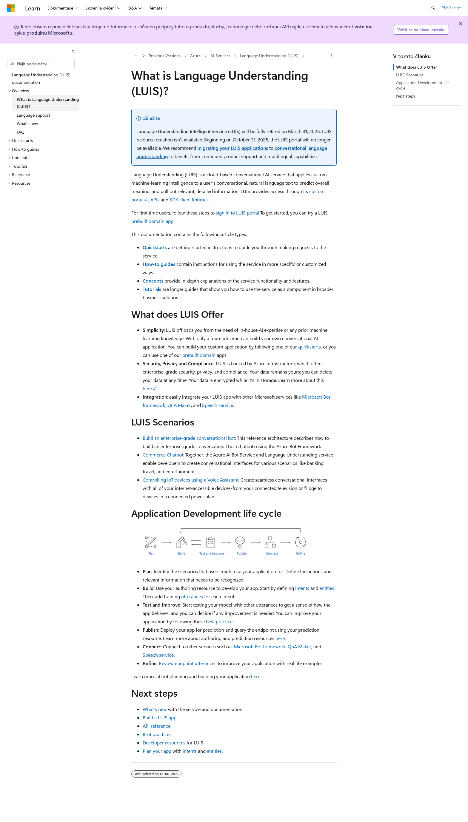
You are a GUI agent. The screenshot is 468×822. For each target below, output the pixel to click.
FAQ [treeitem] (20, 132)
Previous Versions (165, 55)
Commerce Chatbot (163, 454)
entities (326, 588)
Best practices (157, 734)
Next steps (405, 96)
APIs (154, 199)
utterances (192, 596)
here (147, 388)
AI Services (220, 55)
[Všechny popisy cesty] (136, 56)
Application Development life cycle (422, 85)
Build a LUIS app (159, 717)
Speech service (217, 405)
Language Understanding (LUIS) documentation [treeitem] (41, 78)
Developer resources (164, 742)
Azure (195, 55)
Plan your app (157, 751)
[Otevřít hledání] (433, 8)
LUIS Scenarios (410, 75)
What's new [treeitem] (27, 123)
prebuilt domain (198, 355)
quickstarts (309, 346)
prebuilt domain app (152, 221)
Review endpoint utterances (187, 663)
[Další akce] (331, 56)
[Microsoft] (11, 8)
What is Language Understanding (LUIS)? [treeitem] (48, 103)
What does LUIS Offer (416, 67)
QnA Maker (179, 405)
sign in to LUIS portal (237, 212)
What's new (155, 709)
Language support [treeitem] (33, 115)
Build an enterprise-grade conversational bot (189, 438)
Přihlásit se (451, 7)
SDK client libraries (189, 199)
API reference (156, 726)
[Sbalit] (73, 51)
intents (302, 588)
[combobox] (41, 64)
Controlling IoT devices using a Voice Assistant (190, 479)
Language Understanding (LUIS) (269, 55)
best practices (220, 621)
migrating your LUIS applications (232, 148)
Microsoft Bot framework (260, 646)
